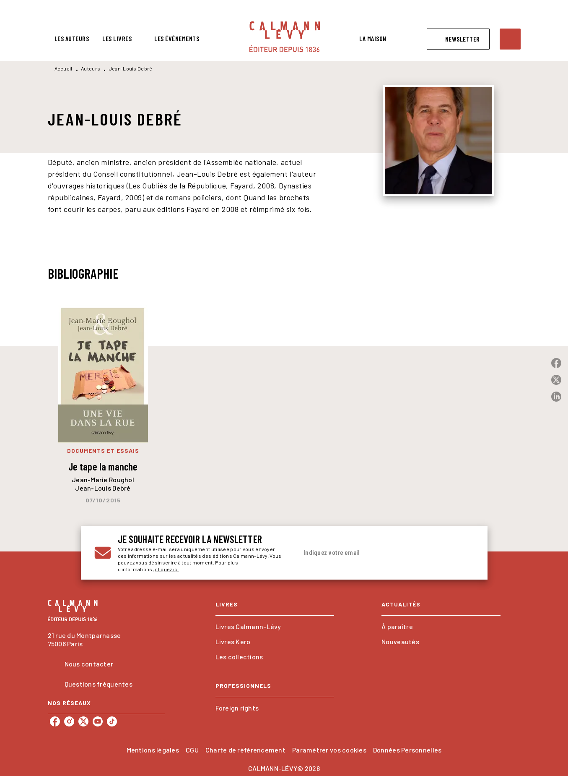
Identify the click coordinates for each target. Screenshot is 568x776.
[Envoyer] (464, 553)
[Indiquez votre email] (375, 553)
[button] (458, 39)
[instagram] (69, 721)
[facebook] (55, 721)
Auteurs (90, 68)
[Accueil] (284, 37)
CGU (192, 750)
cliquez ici (167, 569)
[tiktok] (112, 721)
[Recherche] (510, 39)
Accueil (63, 68)
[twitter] (83, 721)
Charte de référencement (245, 750)
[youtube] (98, 721)
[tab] (72, 39)
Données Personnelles (407, 750)
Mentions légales (153, 750)
